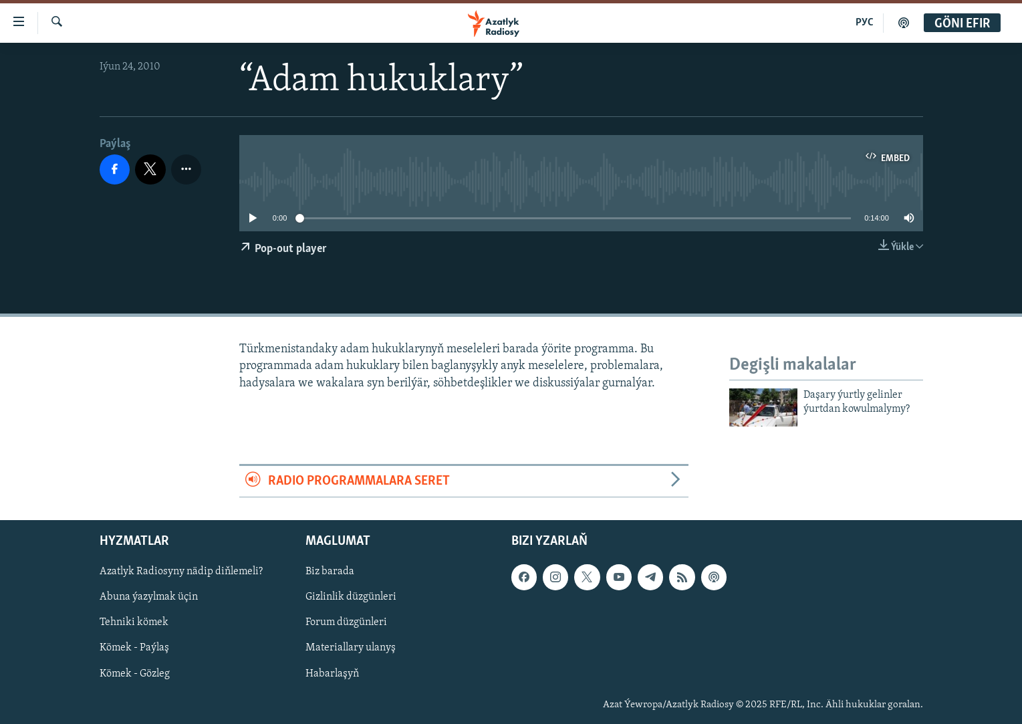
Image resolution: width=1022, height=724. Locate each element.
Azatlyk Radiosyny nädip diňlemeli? (181, 571)
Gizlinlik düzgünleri (350, 597)
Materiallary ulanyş (350, 648)
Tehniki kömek (134, 623)
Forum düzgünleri (346, 623)
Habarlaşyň (332, 674)
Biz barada (329, 571)
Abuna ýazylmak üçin (149, 597)
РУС (865, 22)
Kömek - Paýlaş (134, 648)
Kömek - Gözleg (135, 674)
